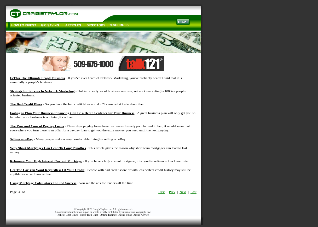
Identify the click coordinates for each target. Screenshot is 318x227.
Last (193, 192)
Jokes (60, 214)
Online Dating (108, 214)
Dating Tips (124, 214)
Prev (172, 192)
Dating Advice (141, 214)
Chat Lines (72, 214)
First (161, 192)
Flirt (82, 214)
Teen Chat (92, 214)
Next (183, 192)
